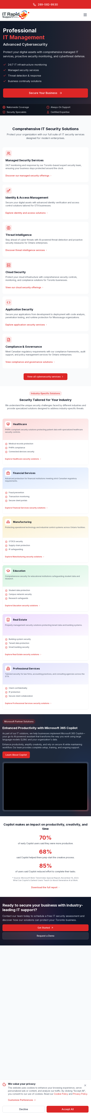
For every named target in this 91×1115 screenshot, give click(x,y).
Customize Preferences (22, 1100)
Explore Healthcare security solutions (23, 459)
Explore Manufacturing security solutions (25, 557)
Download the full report (45, 887)
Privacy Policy (80, 1094)
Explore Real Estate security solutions (23, 654)
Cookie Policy (61, 1094)
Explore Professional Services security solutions (28, 703)
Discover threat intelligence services (26, 250)
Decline (23, 1109)
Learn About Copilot (16, 754)
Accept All (68, 1109)
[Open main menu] (85, 14)
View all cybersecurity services (45, 376)
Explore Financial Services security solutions (26, 508)
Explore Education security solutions (22, 605)
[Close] (85, 1085)
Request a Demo (45, 935)
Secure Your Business (45, 93)
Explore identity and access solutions (27, 213)
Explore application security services (26, 324)
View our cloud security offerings (25, 287)
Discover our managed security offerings (29, 175)
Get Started (45, 927)
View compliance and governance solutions (30, 362)
